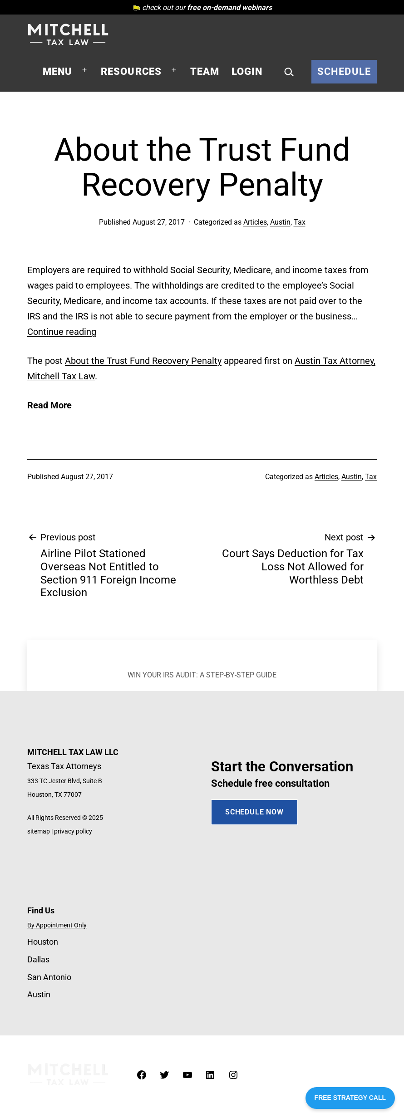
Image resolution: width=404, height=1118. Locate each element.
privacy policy (73, 831)
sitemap (38, 831)
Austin (280, 222)
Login (247, 71)
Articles (255, 222)
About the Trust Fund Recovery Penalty (143, 360)
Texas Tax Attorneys (64, 766)
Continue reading (61, 331)
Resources (131, 71)
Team (205, 71)
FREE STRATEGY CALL (350, 1097)
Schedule (344, 71)
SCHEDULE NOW (254, 812)
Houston (42, 941)
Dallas (38, 959)
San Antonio (49, 977)
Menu (58, 71)
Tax (299, 222)
